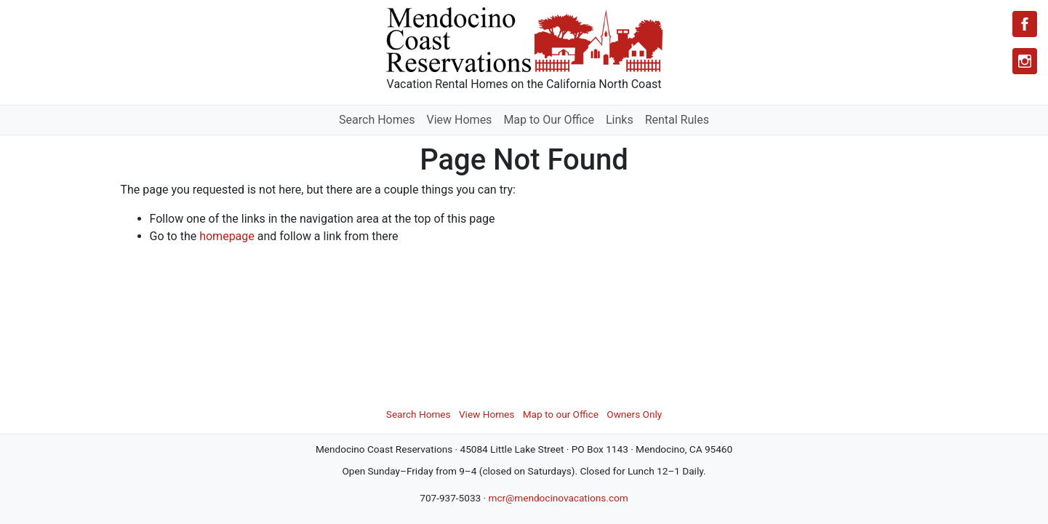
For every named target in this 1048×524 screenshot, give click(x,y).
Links (619, 120)
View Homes (459, 120)
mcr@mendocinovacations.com (558, 498)
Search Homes (377, 120)
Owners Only (634, 414)
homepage (227, 236)
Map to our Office (561, 414)
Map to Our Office (548, 120)
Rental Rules (677, 120)
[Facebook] (1024, 24)
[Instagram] (1024, 61)
